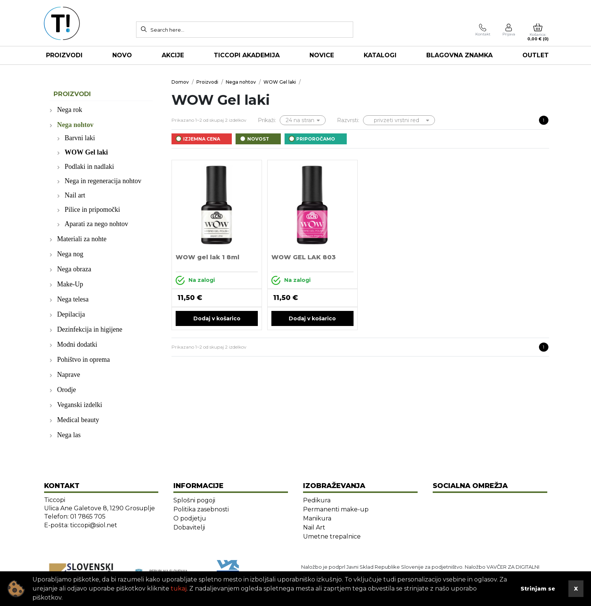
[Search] (143, 29)
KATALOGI (380, 55)
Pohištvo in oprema (83, 359)
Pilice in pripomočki (92, 209)
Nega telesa (73, 299)
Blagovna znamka (459, 55)
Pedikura (317, 500)
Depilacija (71, 314)
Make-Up (70, 284)
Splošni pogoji (194, 500)
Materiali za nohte (82, 239)
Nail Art (314, 527)
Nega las (69, 435)
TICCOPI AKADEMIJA (247, 55)
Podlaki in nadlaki (89, 166)
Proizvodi (64, 55)
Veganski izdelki (79, 405)
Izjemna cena (201, 139)
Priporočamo (315, 139)
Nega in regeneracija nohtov (103, 181)
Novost (258, 139)
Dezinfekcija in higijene (89, 329)
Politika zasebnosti (201, 509)
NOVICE (321, 55)
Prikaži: (267, 120)
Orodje (66, 389)
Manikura (317, 518)
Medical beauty (78, 420)
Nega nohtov (75, 125)
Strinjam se (538, 588)
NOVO (122, 55)
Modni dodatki (77, 344)
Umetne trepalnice (332, 536)
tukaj (179, 588)
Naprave (68, 374)
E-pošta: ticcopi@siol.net (80, 525)
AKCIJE (173, 55)
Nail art (75, 195)
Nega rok (69, 109)
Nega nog (70, 254)
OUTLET (535, 55)
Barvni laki (80, 138)
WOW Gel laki (86, 152)
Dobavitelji (189, 527)
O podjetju (189, 518)
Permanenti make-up (336, 509)
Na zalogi (195, 280)
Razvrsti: (348, 120)
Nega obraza (74, 269)
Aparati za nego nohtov (96, 224)
